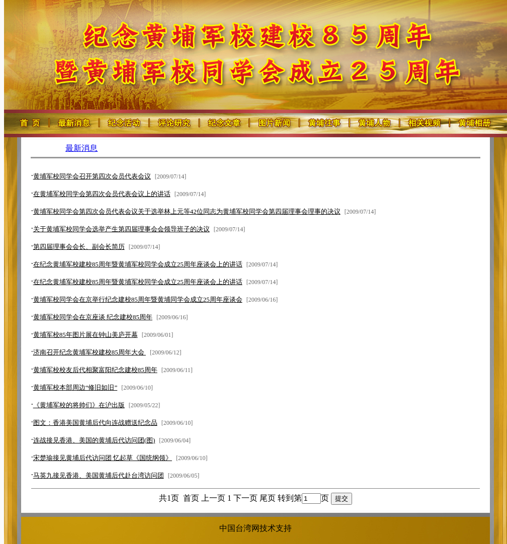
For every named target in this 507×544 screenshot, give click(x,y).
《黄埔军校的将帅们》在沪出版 (79, 405)
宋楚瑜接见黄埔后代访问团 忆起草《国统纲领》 (102, 458)
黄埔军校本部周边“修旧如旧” (75, 387)
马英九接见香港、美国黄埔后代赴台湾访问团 (98, 475)
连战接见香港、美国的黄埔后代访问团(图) (94, 440)
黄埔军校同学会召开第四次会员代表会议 (92, 176)
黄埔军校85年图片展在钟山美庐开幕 (85, 334)
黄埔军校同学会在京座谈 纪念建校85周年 (92, 317)
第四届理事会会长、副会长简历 (79, 246)
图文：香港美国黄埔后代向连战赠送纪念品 (95, 422)
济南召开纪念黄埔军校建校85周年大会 (89, 352)
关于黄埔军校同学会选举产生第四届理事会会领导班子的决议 (121, 229)
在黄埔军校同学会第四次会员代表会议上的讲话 (102, 194)
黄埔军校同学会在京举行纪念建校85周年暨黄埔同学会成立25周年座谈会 (137, 299)
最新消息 (81, 148)
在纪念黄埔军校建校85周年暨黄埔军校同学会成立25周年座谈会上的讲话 (137, 264)
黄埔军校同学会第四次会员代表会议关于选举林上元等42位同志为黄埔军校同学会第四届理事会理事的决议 (187, 211)
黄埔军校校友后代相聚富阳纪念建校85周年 (95, 370)
